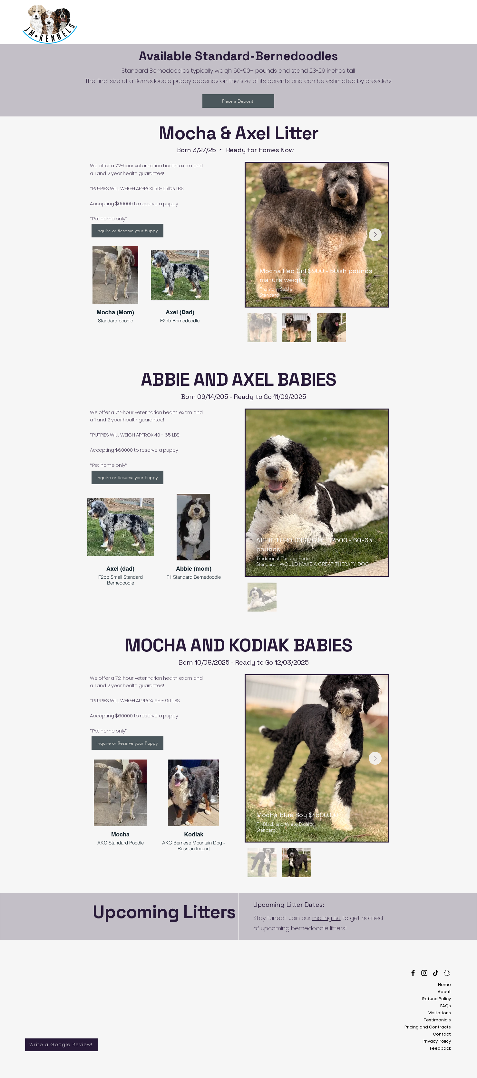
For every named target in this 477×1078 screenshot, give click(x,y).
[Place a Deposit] (238, 101)
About (444, 992)
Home (444, 984)
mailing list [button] (326, 918)
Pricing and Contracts (427, 1027)
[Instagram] (424, 973)
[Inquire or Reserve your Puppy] (127, 230)
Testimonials (437, 1020)
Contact (442, 1034)
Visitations (439, 1013)
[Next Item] (375, 234)
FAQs (445, 1006)
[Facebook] (413, 973)
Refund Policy (436, 999)
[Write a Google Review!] (61, 1044)
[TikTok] (436, 973)
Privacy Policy (437, 1041)
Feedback (440, 1048)
